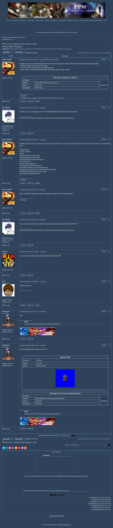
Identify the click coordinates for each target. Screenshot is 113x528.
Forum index (8, 44)
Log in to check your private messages (90, 20)
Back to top (5, 101)
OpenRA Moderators (38, 49)
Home (8, 20)
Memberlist (54, 20)
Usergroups (62, 20)
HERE (75, 32)
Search (47, 20)
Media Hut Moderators (26, 49)
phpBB (55, 516)
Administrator (80, 476)
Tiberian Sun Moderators (64, 49)
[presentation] (19, 483)
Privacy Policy (39, 20)
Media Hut (29, 44)
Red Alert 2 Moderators (51, 49)
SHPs (35, 44)
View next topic (107, 52)
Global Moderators (15, 49)
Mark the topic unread (83, 52)
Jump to (67, 445)
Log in (104, 20)
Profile (75, 20)
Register (69, 20)
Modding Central (19, 44)
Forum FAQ (30, 20)
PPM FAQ (23, 20)
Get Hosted (15, 20)
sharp (53, 490)
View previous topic (96, 52)
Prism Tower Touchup (12, 47)
